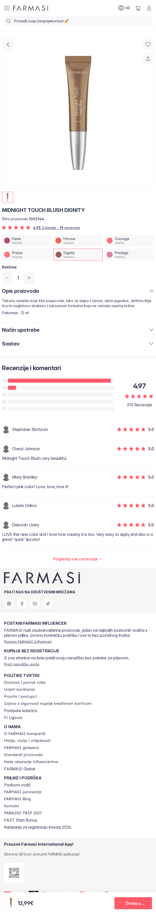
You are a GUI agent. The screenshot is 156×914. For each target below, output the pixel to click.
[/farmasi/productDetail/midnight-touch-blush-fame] (26, 241)
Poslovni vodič (17, 784)
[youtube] (35, 604)
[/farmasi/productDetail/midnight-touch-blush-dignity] (78, 255)
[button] (133, 903)
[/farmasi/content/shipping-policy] (25, 682)
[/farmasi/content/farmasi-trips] (23, 791)
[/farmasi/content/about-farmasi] (25, 733)
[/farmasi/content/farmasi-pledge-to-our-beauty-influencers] (31, 761)
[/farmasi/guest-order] (21, 664)
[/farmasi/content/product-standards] (23, 754)
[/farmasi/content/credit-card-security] (48, 703)
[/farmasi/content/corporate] (21, 747)
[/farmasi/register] (28, 641)
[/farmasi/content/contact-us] (11, 806)
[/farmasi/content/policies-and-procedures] (20, 696)
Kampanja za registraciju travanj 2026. (38, 827)
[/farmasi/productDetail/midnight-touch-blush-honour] (78, 241)
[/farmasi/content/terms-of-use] (19, 689)
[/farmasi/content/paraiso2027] (23, 813)
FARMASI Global (19, 768)
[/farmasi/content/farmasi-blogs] (17, 799)
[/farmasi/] (30, 8)
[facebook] (22, 604)
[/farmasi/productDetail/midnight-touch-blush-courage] (129, 241)
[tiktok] (48, 604)
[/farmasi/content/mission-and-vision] (27, 740)
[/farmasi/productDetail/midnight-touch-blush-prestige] (129, 255)
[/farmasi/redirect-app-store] (14, 873)
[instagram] (9, 604)
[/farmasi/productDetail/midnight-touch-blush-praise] (26, 255)
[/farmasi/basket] (138, 8)
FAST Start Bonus (20, 820)
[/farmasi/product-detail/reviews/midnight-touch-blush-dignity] (78, 558)
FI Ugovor (13, 717)
